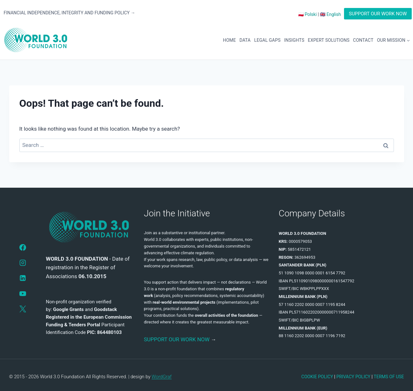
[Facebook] (22, 247)
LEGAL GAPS (267, 40)
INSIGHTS (294, 40)
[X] (22, 308)
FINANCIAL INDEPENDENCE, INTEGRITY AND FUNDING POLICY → (69, 12)
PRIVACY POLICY (353, 376)
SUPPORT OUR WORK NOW (378, 14)
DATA (245, 40)
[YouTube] (22, 293)
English (334, 14)
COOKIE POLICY (317, 376)
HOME (229, 40)
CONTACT (363, 40)
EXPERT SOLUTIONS (328, 40)
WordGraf (162, 377)
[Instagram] (22, 262)
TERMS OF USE (389, 376)
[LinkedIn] (22, 278)
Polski (311, 14)
